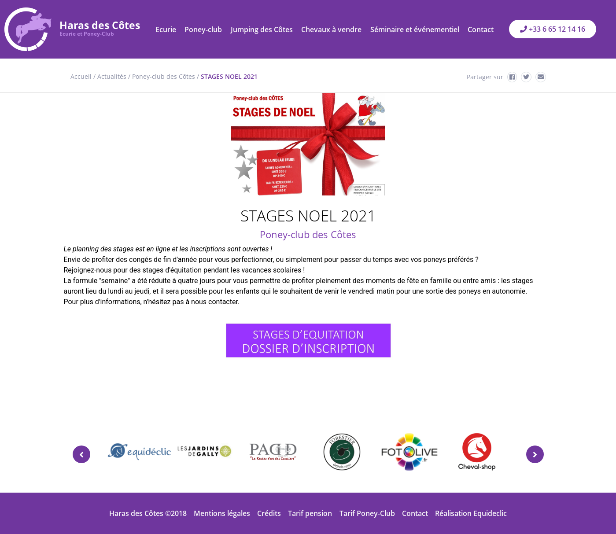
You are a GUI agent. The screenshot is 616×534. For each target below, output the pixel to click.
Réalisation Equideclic (471, 513)
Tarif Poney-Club (367, 513)
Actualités (111, 76)
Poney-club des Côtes (163, 76)
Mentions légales (222, 513)
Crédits (269, 513)
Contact (415, 513)
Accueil (81, 76)
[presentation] (81, 454)
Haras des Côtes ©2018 (148, 513)
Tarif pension (310, 513)
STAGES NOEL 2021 (229, 76)
